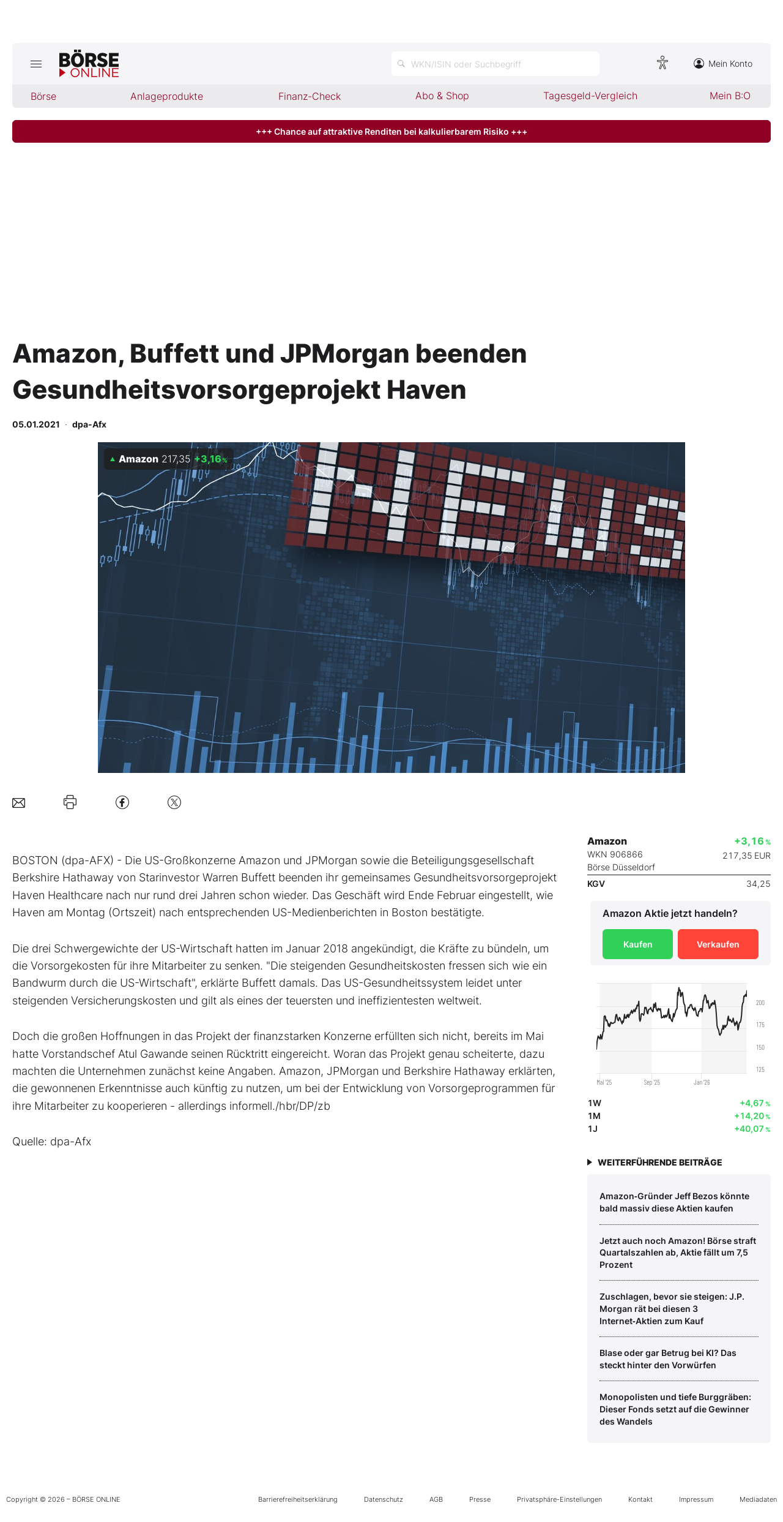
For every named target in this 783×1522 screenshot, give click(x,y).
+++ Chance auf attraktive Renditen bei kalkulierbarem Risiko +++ (391, 131)
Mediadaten (758, 1499)
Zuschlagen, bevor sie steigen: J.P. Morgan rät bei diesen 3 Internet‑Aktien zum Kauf (671, 1308)
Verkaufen (718, 944)
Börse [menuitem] (43, 96)
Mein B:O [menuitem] (730, 95)
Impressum (696, 1499)
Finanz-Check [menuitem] (309, 96)
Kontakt (640, 1499)
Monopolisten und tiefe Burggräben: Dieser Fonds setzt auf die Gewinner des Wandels (675, 1409)
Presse (480, 1499)
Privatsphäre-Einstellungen (559, 1499)
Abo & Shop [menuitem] (442, 95)
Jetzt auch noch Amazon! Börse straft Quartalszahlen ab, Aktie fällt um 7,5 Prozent (677, 1252)
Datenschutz (383, 1499)
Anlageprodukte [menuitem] (166, 96)
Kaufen (638, 944)
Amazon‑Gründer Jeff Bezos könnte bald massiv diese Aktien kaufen (674, 1202)
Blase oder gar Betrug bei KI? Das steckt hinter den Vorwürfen (668, 1358)
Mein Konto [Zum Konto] (723, 63)
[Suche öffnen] (495, 63)
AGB (436, 1499)
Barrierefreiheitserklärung (298, 1499)
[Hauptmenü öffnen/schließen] (35, 64)
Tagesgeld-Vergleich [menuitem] (590, 95)
